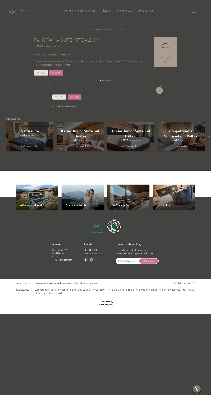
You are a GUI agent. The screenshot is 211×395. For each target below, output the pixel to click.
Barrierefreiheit (81, 363)
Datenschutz (41, 363)
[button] (39, 10)
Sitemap (93, 363)
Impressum (28, 363)
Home (90, 29)
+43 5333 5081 (90, 330)
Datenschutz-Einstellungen (61, 363)
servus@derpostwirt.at (94, 334)
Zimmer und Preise (101, 29)
